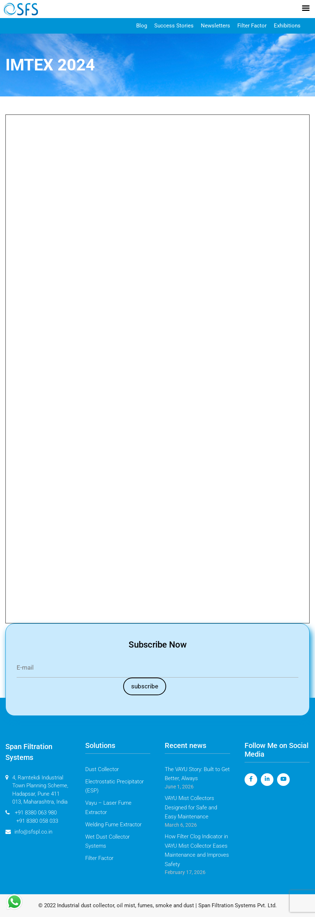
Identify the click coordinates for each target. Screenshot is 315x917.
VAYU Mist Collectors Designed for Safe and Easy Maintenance (191, 807)
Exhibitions (287, 25)
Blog (141, 25)
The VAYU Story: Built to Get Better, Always (197, 774)
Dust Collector (102, 769)
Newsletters (215, 25)
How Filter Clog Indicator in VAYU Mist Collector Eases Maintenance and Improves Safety (197, 850)
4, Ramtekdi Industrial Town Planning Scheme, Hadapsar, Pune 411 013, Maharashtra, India (36, 790)
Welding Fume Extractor (113, 824)
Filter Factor (252, 25)
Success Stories (174, 25)
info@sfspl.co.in (28, 832)
